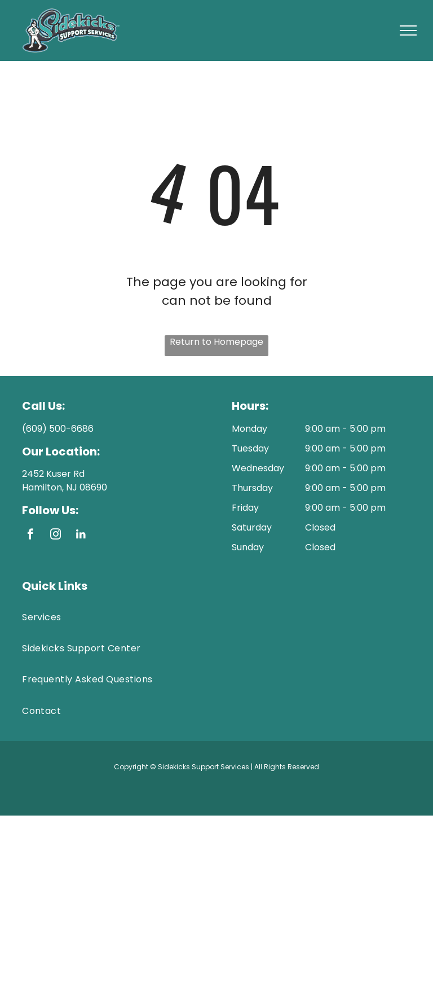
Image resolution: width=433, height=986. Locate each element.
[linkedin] (81, 535)
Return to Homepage (216, 341)
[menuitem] (216, 617)
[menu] (408, 30)
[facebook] (30, 535)
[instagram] (55, 535)
